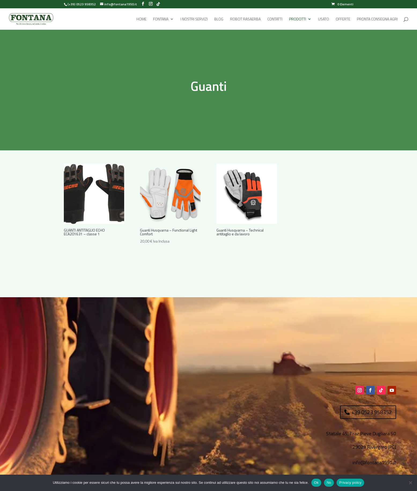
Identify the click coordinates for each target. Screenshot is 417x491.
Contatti (274, 19)
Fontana (160, 19)
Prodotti (297, 19)
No (329, 483)
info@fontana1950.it (374, 462)
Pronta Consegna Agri (377, 19)
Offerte (343, 19)
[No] (410, 482)
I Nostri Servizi (194, 19)
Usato (323, 19)
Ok (316, 483)
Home (141, 19)
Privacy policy (350, 483)
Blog (218, 19)
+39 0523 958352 (371, 412)
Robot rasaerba (245, 19)
